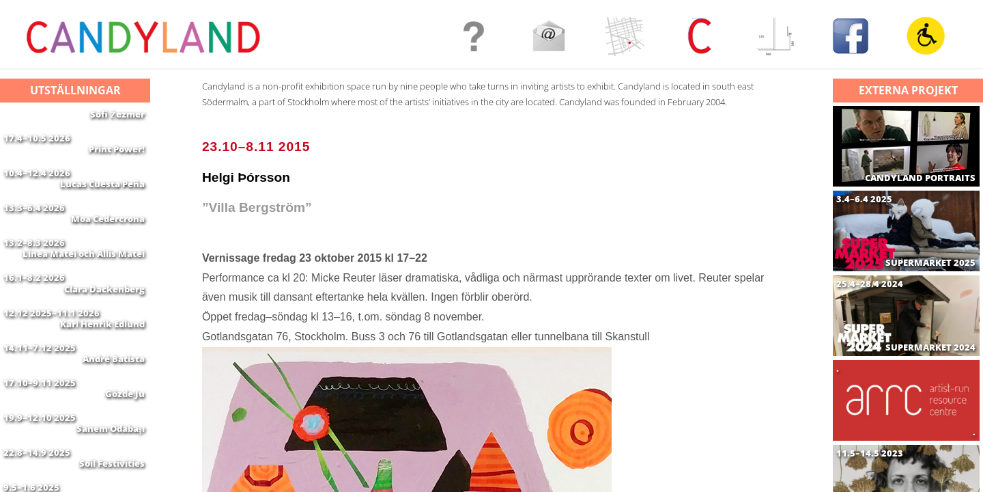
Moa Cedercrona (108, 243)
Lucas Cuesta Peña (102, 200)
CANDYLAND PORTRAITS (920, 178)
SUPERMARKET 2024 (930, 347)
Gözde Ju (125, 458)
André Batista (114, 415)
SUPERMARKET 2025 (930, 263)
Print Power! (117, 157)
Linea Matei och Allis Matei (84, 286)
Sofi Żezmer (117, 114)
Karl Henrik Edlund (102, 372)
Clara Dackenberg (104, 329)
